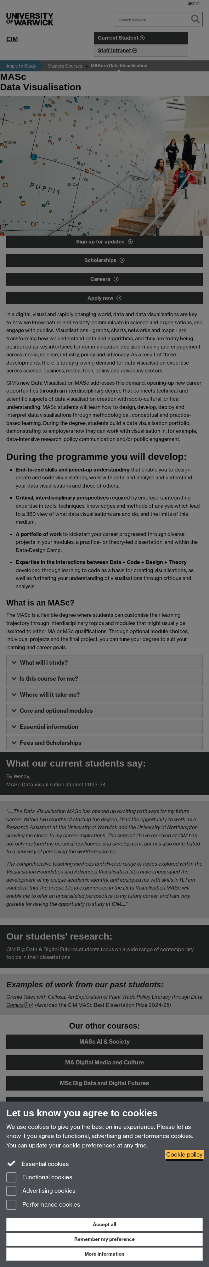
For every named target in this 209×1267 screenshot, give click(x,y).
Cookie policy (184, 1154)
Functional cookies (39, 1178)
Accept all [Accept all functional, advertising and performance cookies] (104, 1224)
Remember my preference (104, 1239)
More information (104, 1254)
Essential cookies (37, 1163)
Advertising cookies (41, 1191)
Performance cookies (43, 1205)
